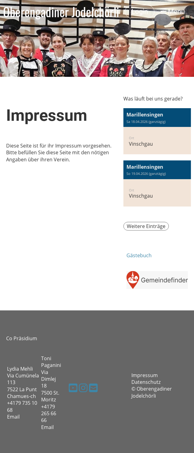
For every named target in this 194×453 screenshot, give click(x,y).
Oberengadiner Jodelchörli (61, 11)
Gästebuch (139, 255)
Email (13, 416)
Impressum (144, 375)
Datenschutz (146, 382)
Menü (173, 11)
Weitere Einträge (146, 226)
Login (139, 11)
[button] (157, 131)
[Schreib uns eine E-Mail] (93, 387)
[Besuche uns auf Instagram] (83, 387)
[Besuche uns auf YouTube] (73, 387)
